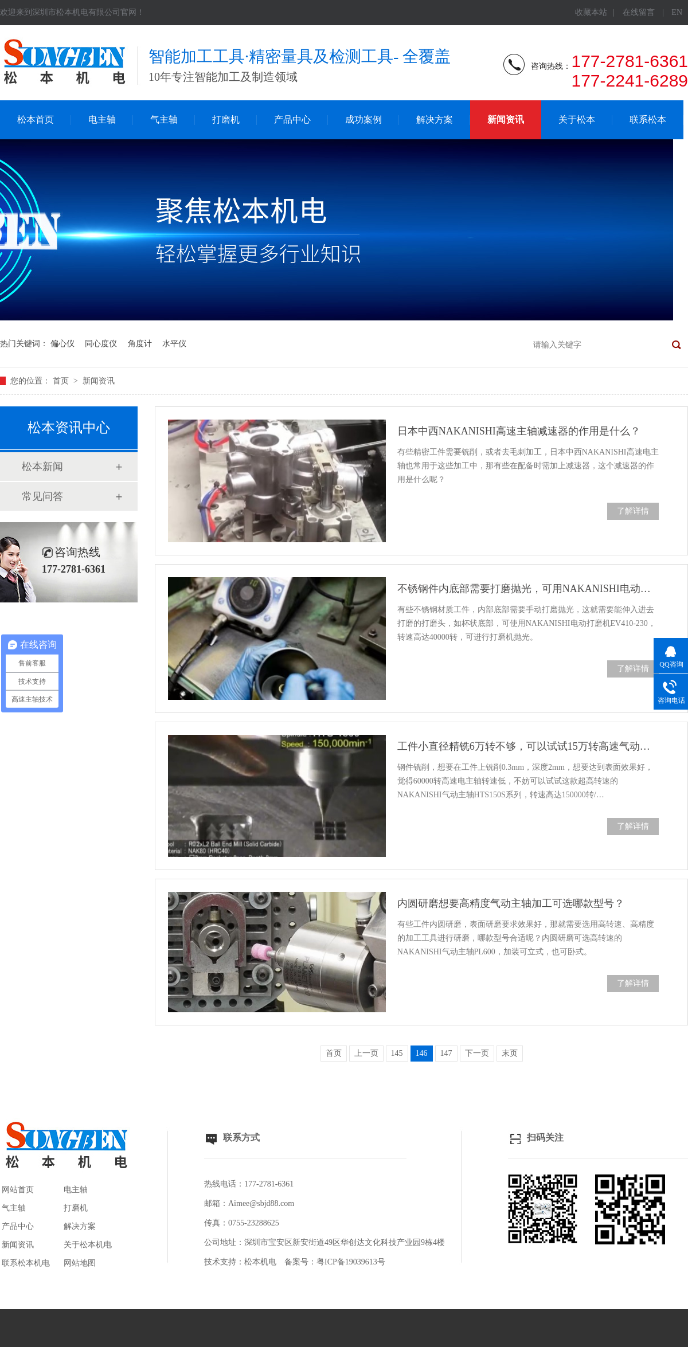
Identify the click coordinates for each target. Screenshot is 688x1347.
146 (422, 1053)
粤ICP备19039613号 (350, 1262)
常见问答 (42, 496)
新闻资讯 (505, 119)
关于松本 (576, 119)
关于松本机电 (88, 1244)
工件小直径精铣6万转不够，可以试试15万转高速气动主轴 (528, 746)
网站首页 (18, 1189)
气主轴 (164, 119)
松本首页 (35, 119)
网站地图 (80, 1263)
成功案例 (363, 119)
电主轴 (102, 119)
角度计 (140, 343)
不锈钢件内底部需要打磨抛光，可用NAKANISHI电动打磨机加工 (528, 588)
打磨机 (226, 119)
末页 (510, 1053)
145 (397, 1053)
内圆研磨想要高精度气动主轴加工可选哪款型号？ (510, 903)
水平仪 (174, 343)
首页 (62, 381)
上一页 (366, 1053)
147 (446, 1053)
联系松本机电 (26, 1263)
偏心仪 (62, 343)
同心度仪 (101, 343)
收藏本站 (591, 12)
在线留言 (639, 12)
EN (676, 12)
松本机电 (260, 1262)
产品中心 (292, 119)
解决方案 (434, 119)
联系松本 (648, 119)
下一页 (477, 1053)
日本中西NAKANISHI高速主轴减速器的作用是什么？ (518, 431)
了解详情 (633, 511)
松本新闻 (42, 466)
